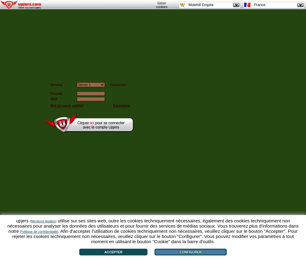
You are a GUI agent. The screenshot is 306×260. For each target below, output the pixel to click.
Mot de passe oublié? (67, 105)
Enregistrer (121, 105)
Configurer (191, 252)
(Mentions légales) (43, 221)
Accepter (113, 252)
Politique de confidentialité (39, 231)
